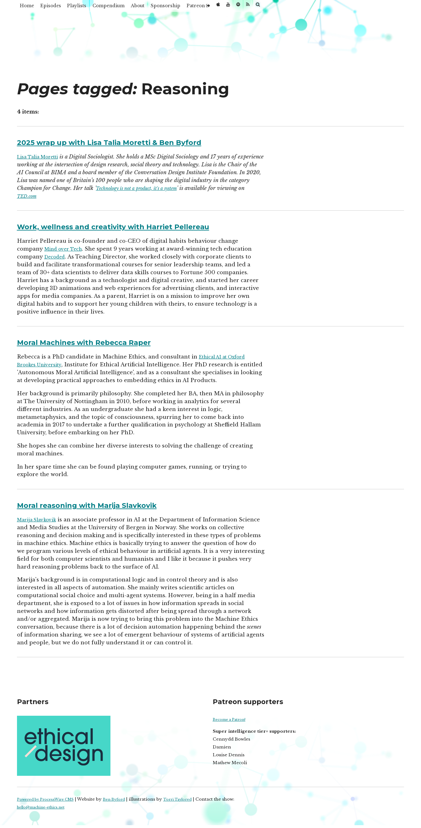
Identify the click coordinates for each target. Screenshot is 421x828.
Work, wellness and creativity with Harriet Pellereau (138, 226)
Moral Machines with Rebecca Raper (100, 341)
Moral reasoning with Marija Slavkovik (104, 504)
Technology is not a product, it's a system (204, 188)
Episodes (62, 7)
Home (30, 7)
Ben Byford (126, 799)
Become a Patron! (232, 719)
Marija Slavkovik (40, 519)
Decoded (56, 256)
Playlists (97, 7)
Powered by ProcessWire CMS (50, 799)
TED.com (89, 196)
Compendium (139, 7)
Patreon (259, 7)
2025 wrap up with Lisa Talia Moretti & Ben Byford (132, 141)
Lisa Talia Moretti (42, 156)
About (179, 7)
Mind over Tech (66, 249)
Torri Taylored (194, 799)
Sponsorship (216, 7)
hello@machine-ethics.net (46, 807)
